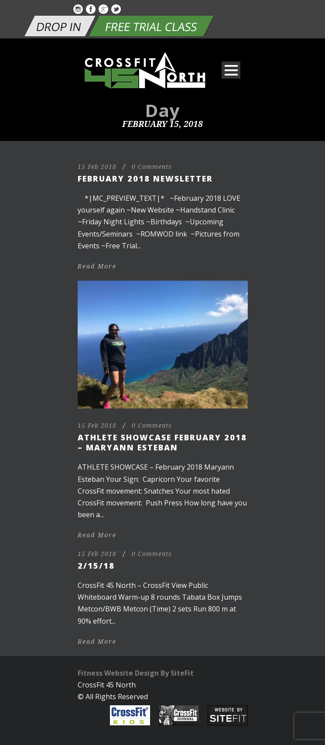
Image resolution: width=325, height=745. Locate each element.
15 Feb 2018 (97, 166)
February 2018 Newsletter (145, 178)
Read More (97, 266)
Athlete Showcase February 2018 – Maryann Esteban (162, 442)
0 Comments (152, 166)
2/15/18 (96, 565)
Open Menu (231, 70)
